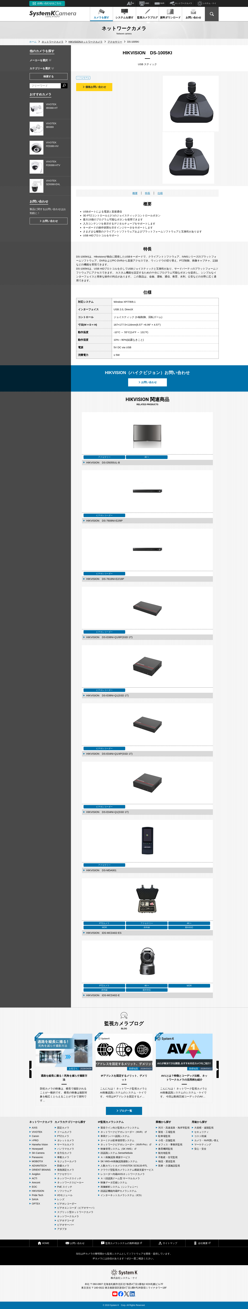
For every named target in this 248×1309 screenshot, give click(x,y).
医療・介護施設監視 (169, 1165)
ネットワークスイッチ (69, 1178)
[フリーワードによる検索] (45, 85)
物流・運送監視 (166, 1161)
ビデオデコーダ (65, 1220)
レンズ (60, 1199)
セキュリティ (201, 1132)
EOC (34, 1186)
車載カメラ (63, 1157)
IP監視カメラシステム (111, 1121)
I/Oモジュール (65, 1195)
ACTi (34, 1178)
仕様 (160, 193)
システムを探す (124, 14)
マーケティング (202, 1144)
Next (217, 1069)
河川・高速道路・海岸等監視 (174, 1127)
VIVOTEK (37, 1132)
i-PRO (35, 1140)
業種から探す (163, 1121)
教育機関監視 (165, 1148)
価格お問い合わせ (94, 86)
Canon (35, 1136)
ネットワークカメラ (181, 3)
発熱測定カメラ (65, 1169)
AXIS (34, 1127)
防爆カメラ (63, 1165)
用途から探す (199, 1121)
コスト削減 (200, 1136)
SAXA (35, 1199)
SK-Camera (38, 1153)
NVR (159, 3)
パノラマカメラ (65, 1148)
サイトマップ (167, 1243)
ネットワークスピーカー (70, 1182)
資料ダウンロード (170, 14)
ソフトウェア (64, 1191)
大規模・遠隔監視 (204, 1127)
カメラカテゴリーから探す (70, 1121)
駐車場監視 (164, 1136)
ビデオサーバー (65, 1224)
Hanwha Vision (40, 1144)
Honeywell (37, 1148)
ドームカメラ (64, 1132)
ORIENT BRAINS (41, 1169)
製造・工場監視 (166, 1132)
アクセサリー (64, 1174)
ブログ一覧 (124, 1110)
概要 (135, 193)
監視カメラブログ (147, 14)
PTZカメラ (63, 1136)
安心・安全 (200, 1148)
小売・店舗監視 (166, 1140)
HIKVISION (38, 1191)
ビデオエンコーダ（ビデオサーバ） (76, 1207)
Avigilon (36, 1174)
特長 (147, 193)
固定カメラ (63, 1127)
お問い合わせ (193, 14)
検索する (48, 76)
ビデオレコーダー (66, 1203)
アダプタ (62, 1229)
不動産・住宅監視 (168, 1157)
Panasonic (37, 1157)
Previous (30, 1069)
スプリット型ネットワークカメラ (75, 1212)
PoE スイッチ (64, 1186)
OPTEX (36, 1203)
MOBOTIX (37, 1161)
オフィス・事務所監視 (170, 1144)
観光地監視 (164, 1153)
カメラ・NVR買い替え (206, 1140)
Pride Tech (37, 1195)
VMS (144, 3)
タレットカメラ (65, 1140)
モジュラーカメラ (66, 1161)
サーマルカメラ (65, 1144)
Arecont (36, 1182)
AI (130, 3)
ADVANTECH (39, 1165)
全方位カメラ (64, 1153)
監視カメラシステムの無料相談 (121, 1243)
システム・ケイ (206, 3)
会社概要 (202, 1243)
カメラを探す (101, 14)
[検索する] (64, 85)
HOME (43, 1243)
